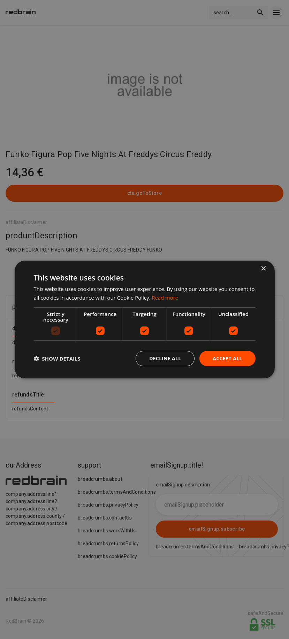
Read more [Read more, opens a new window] (165, 297)
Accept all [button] (227, 358)
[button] (56, 358)
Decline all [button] (165, 358)
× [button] (263, 268)
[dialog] (144, 320)
